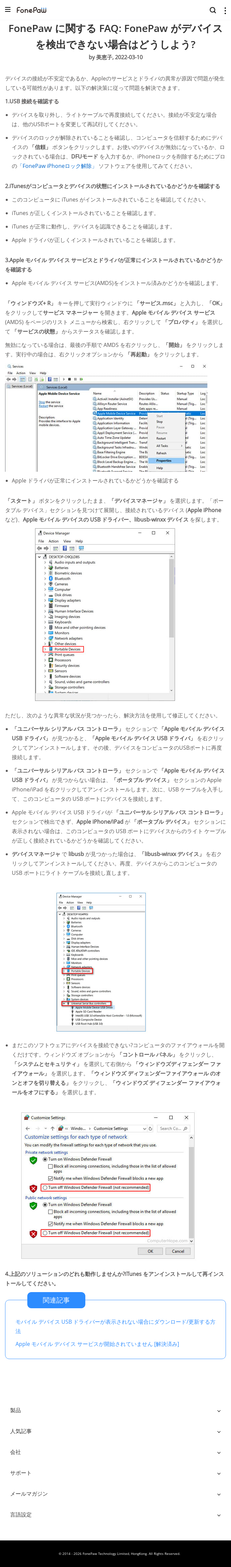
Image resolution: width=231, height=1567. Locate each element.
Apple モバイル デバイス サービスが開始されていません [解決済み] (97, 1344)
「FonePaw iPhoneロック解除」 (57, 166)
